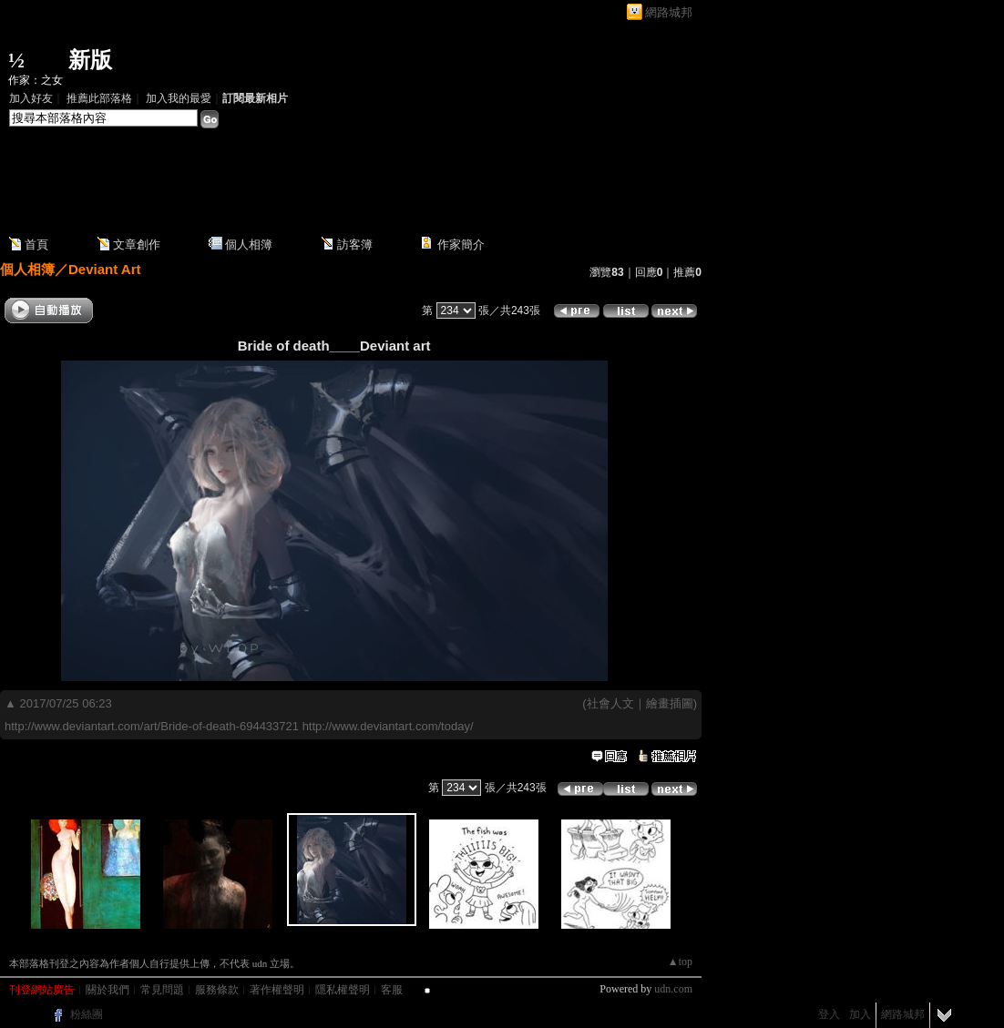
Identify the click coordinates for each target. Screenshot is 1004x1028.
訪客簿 (355, 244)
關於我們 (107, 989)
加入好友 (31, 98)
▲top (680, 961)
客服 (392, 989)
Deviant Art (104, 269)
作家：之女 (35, 80)
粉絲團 (86, 1014)
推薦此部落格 (99, 98)
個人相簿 (248, 244)
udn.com (673, 988)
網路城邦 (668, 12)
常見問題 (162, 989)
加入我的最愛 (178, 98)
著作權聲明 (277, 989)
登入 (829, 1014)
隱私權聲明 (342, 989)
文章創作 (136, 244)
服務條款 (217, 989)
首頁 (36, 244)
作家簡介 (461, 244)
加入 (860, 1014)
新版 (90, 60)
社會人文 (610, 703)
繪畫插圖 (669, 703)
